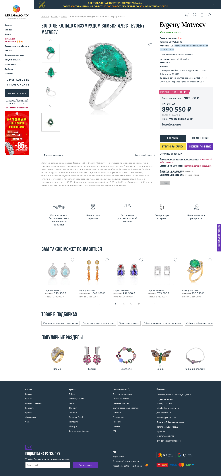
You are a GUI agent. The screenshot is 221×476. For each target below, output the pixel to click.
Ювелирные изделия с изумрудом (60, 323)
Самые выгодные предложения (98, 323)
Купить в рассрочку (172, 146)
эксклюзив (165, 183)
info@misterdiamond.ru (168, 408)
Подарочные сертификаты (17, 46)
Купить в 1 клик (200, 138)
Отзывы (8, 51)
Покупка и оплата (13, 60)
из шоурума (207, 166)
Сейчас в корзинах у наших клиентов (163, 323)
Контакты (9, 73)
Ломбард (9, 69)
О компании (10, 64)
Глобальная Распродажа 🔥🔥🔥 (14, 40)
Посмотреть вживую (200, 146)
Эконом (8, 34)
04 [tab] (139, 304)
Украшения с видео (129, 323)
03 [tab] (131, 304)
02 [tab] (123, 304)
